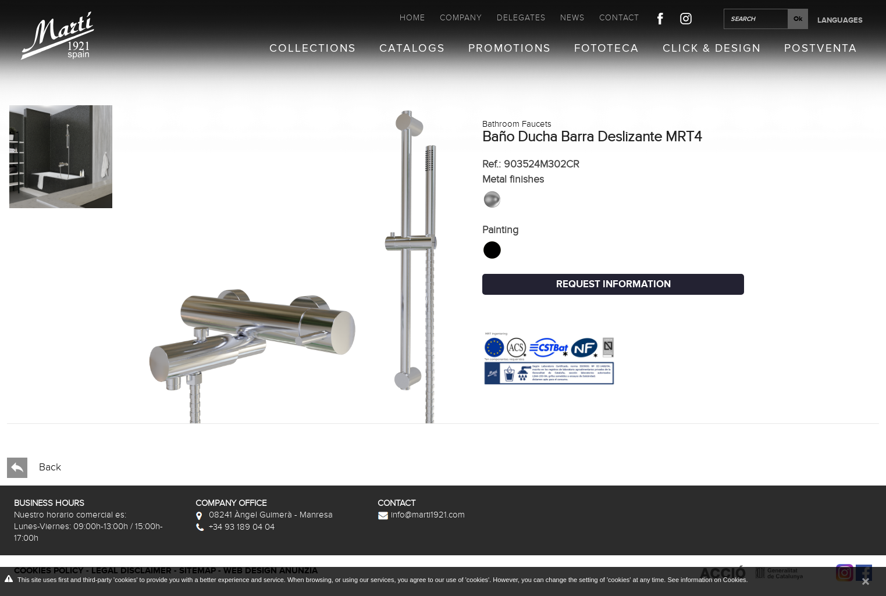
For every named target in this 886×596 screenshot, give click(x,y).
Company (461, 18)
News (572, 18)
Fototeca (606, 49)
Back (34, 468)
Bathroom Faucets (516, 124)
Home (412, 18)
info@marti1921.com (421, 514)
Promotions (509, 49)
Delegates (521, 18)
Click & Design (712, 49)
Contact (619, 18)
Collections (312, 49)
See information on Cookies (706, 579)
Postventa (820, 49)
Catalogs (412, 49)
